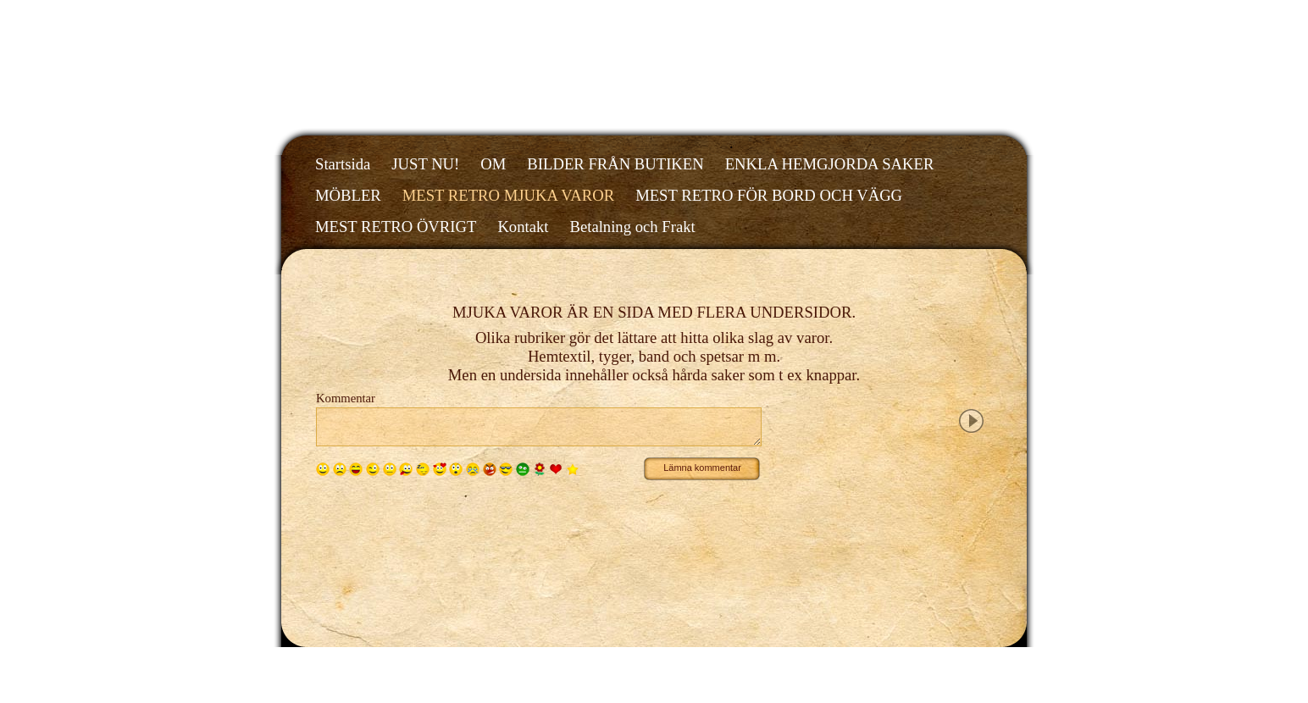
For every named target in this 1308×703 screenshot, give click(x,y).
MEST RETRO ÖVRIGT (395, 226)
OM (493, 164)
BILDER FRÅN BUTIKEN (615, 164)
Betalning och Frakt (632, 226)
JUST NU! (425, 164)
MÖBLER (348, 195)
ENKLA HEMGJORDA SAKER (829, 164)
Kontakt (522, 226)
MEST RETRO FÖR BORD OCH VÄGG (768, 195)
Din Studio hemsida (948, 662)
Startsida (342, 164)
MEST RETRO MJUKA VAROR (508, 195)
